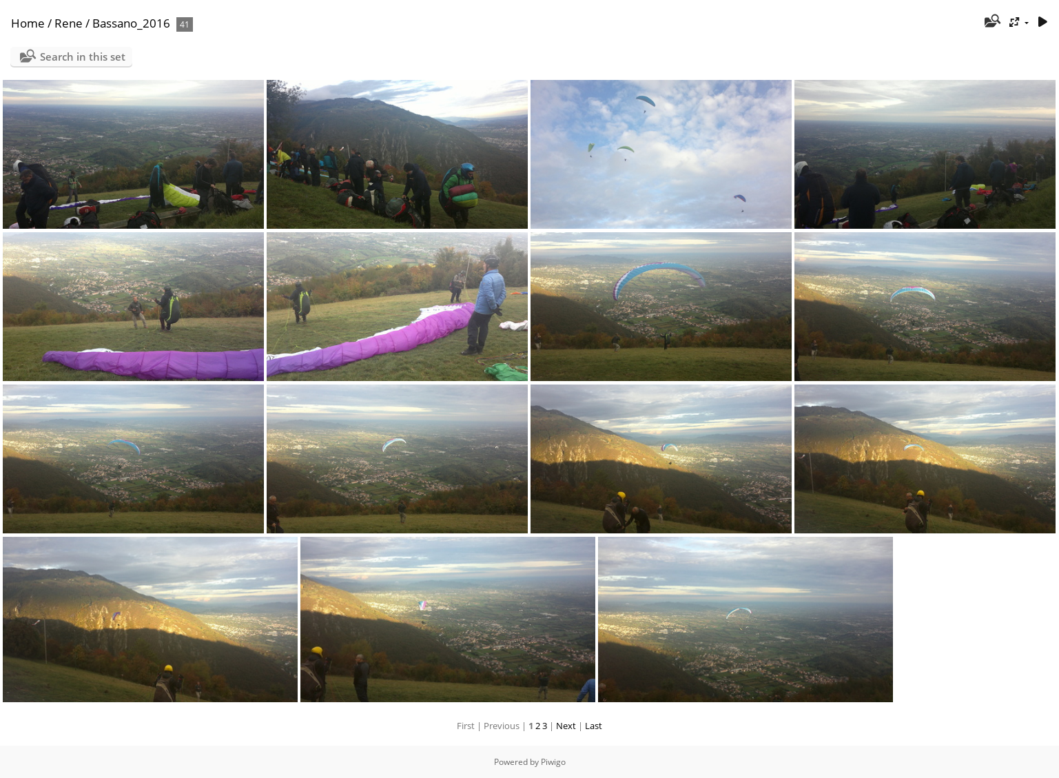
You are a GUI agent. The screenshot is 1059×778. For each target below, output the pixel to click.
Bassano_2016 (131, 23)
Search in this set (82, 56)
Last (593, 725)
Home (28, 23)
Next (566, 725)
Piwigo (553, 762)
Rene (68, 23)
